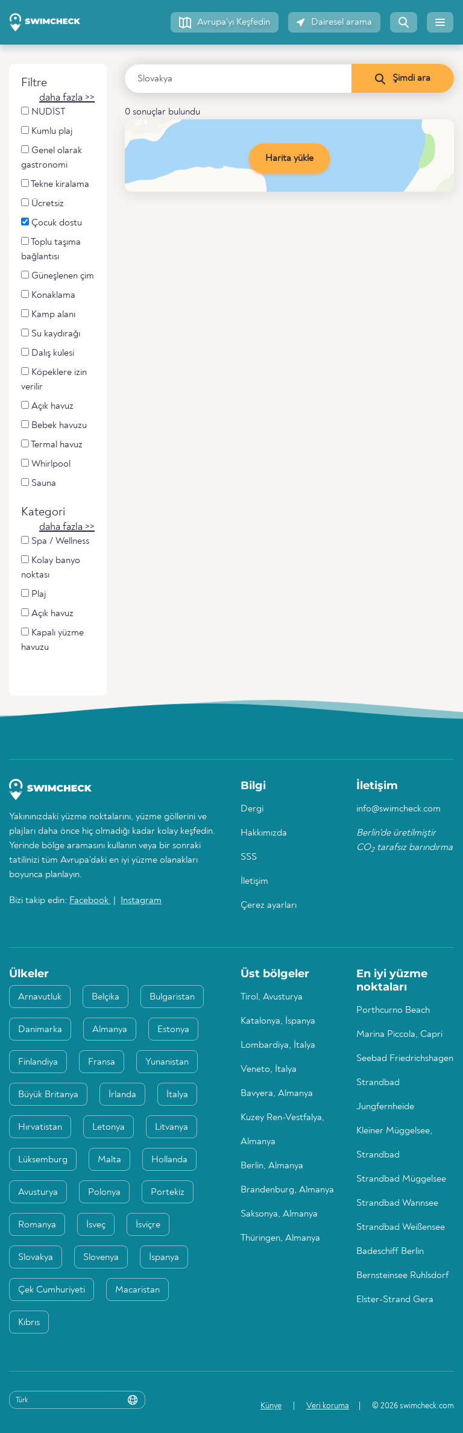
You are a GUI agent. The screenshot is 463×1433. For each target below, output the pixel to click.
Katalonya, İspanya (278, 1021)
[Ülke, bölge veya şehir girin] (238, 78)
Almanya (109, 1030)
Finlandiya (38, 1062)
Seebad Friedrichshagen (404, 1058)
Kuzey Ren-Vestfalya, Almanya (282, 1130)
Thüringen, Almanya (280, 1238)
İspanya (164, 1257)
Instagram (141, 900)
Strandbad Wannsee (397, 1203)
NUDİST (43, 112)
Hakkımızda (264, 833)
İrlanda (122, 1095)
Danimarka (40, 1030)
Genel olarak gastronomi (51, 157)
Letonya (108, 1127)
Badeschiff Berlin (390, 1251)
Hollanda (169, 1160)
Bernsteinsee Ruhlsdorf (402, 1275)
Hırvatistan (40, 1127)
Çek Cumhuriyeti (51, 1290)
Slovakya (35, 1257)
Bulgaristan (172, 997)
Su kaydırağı (50, 334)
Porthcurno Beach (393, 1010)
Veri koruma (327, 1406)
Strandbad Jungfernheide (385, 1095)
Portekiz (167, 1192)
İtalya (177, 1095)
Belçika (105, 997)
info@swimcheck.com (398, 809)
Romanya (37, 1225)
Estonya (173, 1030)
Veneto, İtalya (269, 1069)
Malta (109, 1160)
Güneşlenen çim (57, 276)
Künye (271, 1406)
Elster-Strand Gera (394, 1300)
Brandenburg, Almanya (287, 1190)
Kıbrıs (29, 1322)
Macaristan (137, 1290)
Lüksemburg (43, 1160)
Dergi (252, 809)
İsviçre (148, 1225)
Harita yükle (289, 158)
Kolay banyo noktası (50, 567)
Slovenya (101, 1257)
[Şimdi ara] (402, 78)
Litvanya (171, 1127)
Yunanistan (167, 1062)
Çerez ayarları (269, 905)
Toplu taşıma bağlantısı (51, 249)
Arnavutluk (39, 997)
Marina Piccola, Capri (399, 1034)
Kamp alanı (48, 314)
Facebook (90, 900)
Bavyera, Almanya (277, 1093)
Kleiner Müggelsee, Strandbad (394, 1143)
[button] (225, 22)
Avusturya (38, 1192)
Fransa (101, 1062)
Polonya (104, 1192)
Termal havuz (52, 444)
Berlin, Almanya (272, 1166)
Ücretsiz (42, 203)
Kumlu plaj (47, 131)
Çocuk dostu (51, 223)
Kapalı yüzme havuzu (52, 640)
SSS (249, 857)
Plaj (33, 594)
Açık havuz (47, 406)
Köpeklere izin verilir (54, 379)
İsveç (96, 1225)
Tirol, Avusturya (272, 997)
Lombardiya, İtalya (278, 1045)
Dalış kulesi (47, 353)
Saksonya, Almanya (279, 1214)
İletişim (254, 881)
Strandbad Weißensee (400, 1227)
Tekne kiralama (55, 184)
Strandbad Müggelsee (401, 1179)
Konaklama (48, 295)
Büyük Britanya (48, 1095)
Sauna (38, 483)
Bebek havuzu (54, 425)
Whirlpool (46, 464)
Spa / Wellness (55, 541)
